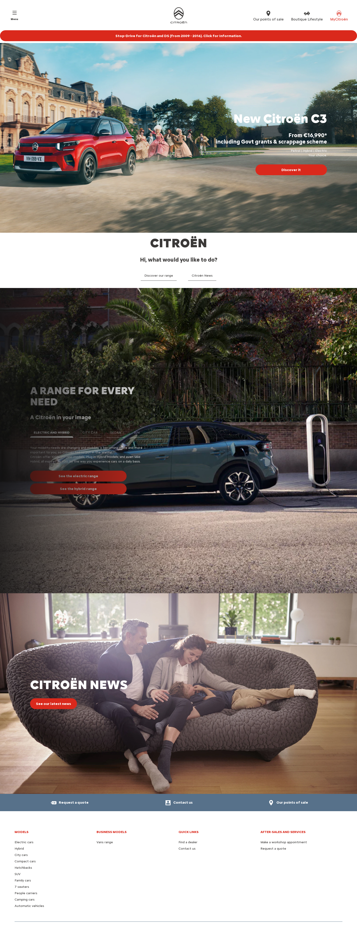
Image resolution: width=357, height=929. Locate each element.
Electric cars (24, 842)
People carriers (26, 893)
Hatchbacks (23, 868)
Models (21, 832)
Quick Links (188, 832)
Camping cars (25, 899)
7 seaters (22, 887)
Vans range (105, 842)
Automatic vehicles (29, 906)
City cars (21, 855)
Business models (112, 832)
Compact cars (25, 861)
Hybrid (19, 849)
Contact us (187, 849)
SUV (17, 874)
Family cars (23, 880)
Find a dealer (187, 842)
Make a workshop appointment (283, 842)
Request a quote (273, 849)
